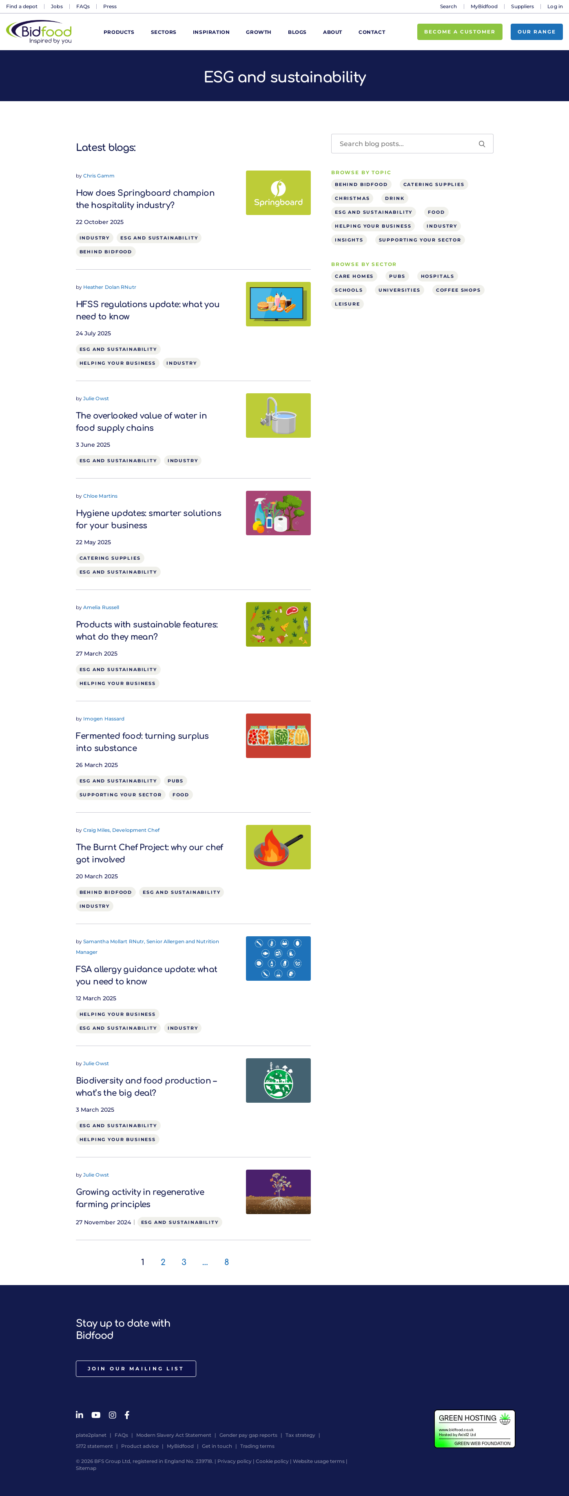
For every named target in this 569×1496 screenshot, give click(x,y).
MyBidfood (484, 6)
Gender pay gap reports (248, 1435)
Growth (259, 32)
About (332, 32)
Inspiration (211, 32)
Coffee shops (458, 290)
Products (119, 32)
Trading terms (257, 1446)
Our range (537, 32)
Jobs (56, 6)
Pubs (176, 781)
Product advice (140, 1446)
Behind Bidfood (106, 252)
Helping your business (118, 363)
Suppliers (522, 6)
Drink (394, 198)
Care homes (354, 276)
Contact (372, 32)
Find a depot (22, 6)
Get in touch (217, 1446)
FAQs (83, 6)
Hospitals (437, 276)
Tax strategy (300, 1435)
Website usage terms (319, 1461)
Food (181, 795)
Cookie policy (272, 1461)
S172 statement (94, 1446)
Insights (349, 240)
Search (448, 6)
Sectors (164, 32)
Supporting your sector (121, 795)
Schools (349, 290)
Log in (555, 6)
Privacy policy (234, 1461)
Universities (400, 290)
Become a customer (460, 32)
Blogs (297, 32)
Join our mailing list (136, 1368)
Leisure (347, 304)
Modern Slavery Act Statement (173, 1435)
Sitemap (86, 1468)
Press (110, 6)
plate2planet (91, 1435)
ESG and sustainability (159, 238)
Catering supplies (110, 558)
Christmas (352, 198)
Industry (95, 238)
